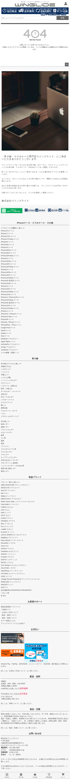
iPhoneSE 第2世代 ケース (10, 303)
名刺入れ (4, 394)
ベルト (3, 413)
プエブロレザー (6, 452)
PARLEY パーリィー (8, 554)
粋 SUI (3, 596)
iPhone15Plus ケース (8, 261)
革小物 (35, 358)
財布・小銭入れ (6, 389)
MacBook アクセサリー (9, 339)
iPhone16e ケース (7, 245)
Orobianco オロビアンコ (10, 551)
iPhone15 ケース (7, 258)
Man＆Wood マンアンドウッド (12, 540)
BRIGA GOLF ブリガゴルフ (11, 499)
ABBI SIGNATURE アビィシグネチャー (15, 485)
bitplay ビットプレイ (8, 496)
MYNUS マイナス (7, 549)
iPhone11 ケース (7, 311)
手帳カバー (5, 375)
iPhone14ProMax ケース (10, 278)
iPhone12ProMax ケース (10, 300)
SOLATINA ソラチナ (8, 568)
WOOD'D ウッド (7, 585)
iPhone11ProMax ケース (10, 308)
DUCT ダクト (6, 515)
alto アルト (5, 493)
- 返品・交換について (9, 618)
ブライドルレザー (7, 430)
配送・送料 (35, 676)
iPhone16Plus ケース (8, 250)
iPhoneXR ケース (7, 319)
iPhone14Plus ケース (8, 272)
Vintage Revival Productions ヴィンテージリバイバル (20, 579)
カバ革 (3, 438)
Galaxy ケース (6, 333)
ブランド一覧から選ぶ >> (10, 482)
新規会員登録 (6, 607)
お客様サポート (35, 602)
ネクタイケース (6, 402)
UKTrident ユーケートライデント (13, 573)
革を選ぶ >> (5, 421)
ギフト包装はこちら (8, 621)
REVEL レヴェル (7, 562)
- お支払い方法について (9, 612)
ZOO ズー (4, 587)
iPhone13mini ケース (8, 283)
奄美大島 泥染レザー (8, 468)
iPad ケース (5, 336)
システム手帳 (6, 377)
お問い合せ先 (35, 733)
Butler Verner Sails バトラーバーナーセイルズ (17, 501)
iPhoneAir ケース (7, 242)
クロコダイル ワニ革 (8, 449)
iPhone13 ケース (7, 286)
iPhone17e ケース (7, 231)
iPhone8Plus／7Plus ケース (11, 325)
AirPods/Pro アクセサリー (10, 344)
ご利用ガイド (6, 609)
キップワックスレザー (9, 457)
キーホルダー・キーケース (10, 391)
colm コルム (5, 510)
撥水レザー (5, 471)
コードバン (5, 446)
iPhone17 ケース (7, 233)
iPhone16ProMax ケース (10, 256)
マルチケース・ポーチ (9, 411)
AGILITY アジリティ (8, 490)
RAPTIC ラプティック (9, 560)
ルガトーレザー (6, 432)
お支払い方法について (17, 671)
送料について (14, 703)
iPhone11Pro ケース (8, 305)
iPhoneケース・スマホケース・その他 (35, 223)
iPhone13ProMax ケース (10, 292)
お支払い (35, 629)
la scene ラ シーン (7, 532)
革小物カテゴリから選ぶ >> (11, 364)
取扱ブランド (35, 477)
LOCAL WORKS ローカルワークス (13, 535)
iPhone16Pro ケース (8, 253)
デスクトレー (6, 383)
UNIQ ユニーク (6, 576)
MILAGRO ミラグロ (8, 543)
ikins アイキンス (7, 524)
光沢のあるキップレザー (10, 460)
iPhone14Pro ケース (8, 275)
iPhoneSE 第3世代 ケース (10, 281)
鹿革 (2, 441)
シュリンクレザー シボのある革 (12, 466)
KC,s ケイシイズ (7, 526)
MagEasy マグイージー (9, 537)
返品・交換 (35, 709)
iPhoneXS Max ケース (9, 317)
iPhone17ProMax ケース (10, 239)
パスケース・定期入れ (9, 386)
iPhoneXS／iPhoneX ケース (11, 314)
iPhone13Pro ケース (8, 289)
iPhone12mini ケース (8, 294)
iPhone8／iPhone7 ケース (10, 322)
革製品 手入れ (6, 366)
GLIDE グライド (7, 518)
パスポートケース (7, 400)
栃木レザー (5, 424)
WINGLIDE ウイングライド (11, 582)
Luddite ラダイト (7, 529)
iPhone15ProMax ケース (10, 267)
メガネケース (6, 369)
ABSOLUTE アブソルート (10, 488)
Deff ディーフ (6, 513)
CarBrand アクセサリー (9, 350)
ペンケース (5, 372)
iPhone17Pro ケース (8, 236)
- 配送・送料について (9, 615)
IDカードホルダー (7, 397)
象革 (2, 435)
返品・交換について (16, 728)
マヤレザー (5, 454)
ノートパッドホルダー (9, 380)
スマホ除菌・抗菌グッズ (10, 353)
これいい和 (5, 593)
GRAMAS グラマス (8, 521)
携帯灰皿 (4, 408)
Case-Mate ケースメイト (10, 504)
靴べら (3, 405)
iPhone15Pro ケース (8, 264)
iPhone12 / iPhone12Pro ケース (12, 297)
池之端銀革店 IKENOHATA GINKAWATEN (16, 590)
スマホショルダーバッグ (10, 416)
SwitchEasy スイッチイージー (12, 571)
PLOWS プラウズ (7, 557)
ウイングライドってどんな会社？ (13, 623)
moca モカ (5, 546)
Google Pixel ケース (8, 328)
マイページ (16, 607)
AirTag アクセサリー (8, 347)
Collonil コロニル (7, 507)
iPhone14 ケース (7, 269)
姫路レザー (5, 427)
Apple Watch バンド (8, 341)
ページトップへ (67, 64)
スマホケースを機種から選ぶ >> (12, 228)
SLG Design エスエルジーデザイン (13, 565)
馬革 (2, 443)
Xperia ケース (6, 330)
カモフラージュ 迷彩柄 (9, 463)
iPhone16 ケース (7, 247)
